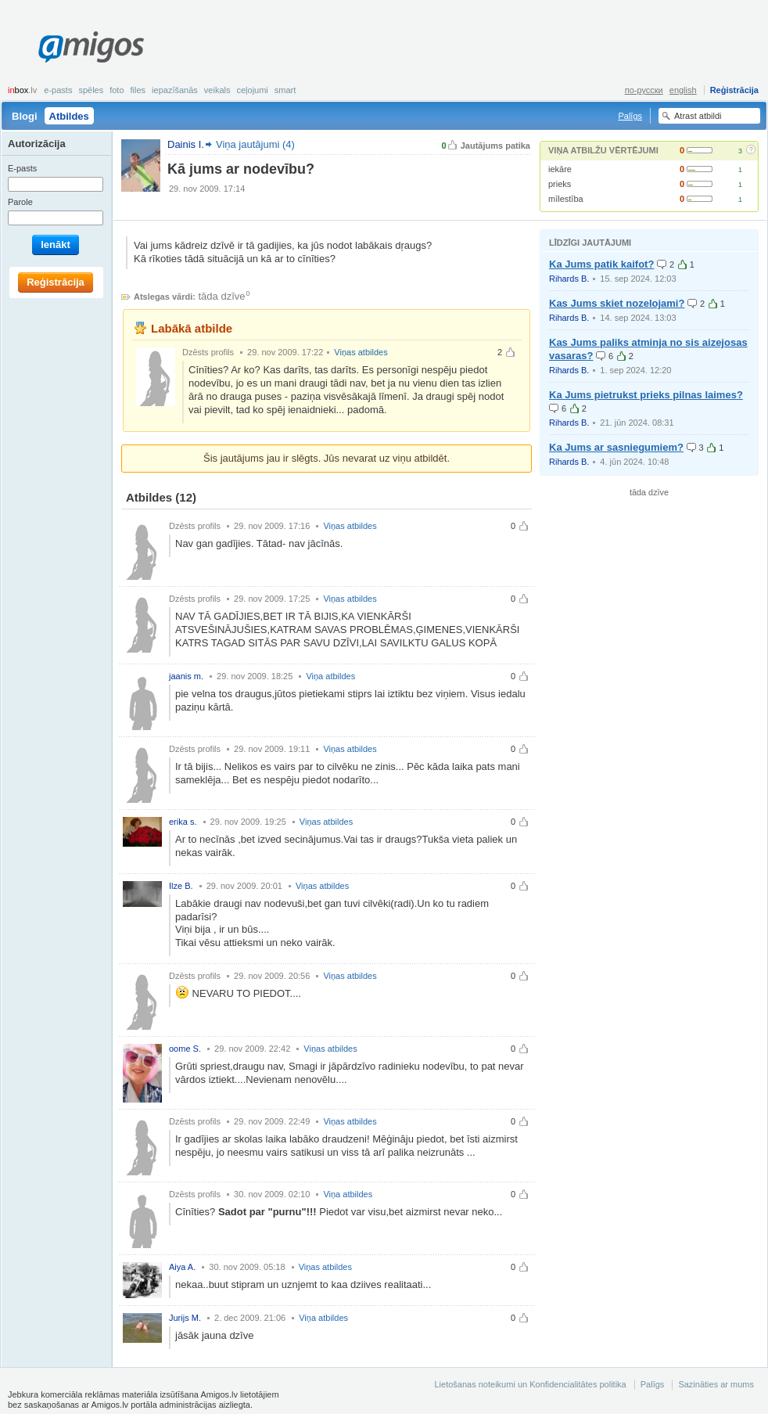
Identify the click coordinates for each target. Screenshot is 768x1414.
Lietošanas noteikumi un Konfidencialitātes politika (530, 1384)
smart (285, 90)
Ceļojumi (251, 90)
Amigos (91, 47)
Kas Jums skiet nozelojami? (616, 303)
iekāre (560, 169)
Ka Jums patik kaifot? (601, 264)
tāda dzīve (222, 296)
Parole (20, 202)
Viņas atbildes (360, 352)
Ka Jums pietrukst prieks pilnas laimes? (646, 395)
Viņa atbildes (330, 676)
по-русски (644, 90)
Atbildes (69, 116)
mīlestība (565, 198)
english (683, 90)
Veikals (217, 90)
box (22, 90)
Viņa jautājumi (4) (255, 144)
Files (138, 90)
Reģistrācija (734, 90)
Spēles (90, 90)
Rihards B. (569, 278)
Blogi (25, 116)
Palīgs (630, 116)
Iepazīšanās (175, 90)
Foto (116, 90)
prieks (559, 184)
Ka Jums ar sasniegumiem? (616, 447)
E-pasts (58, 90)
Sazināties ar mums (716, 1384)
